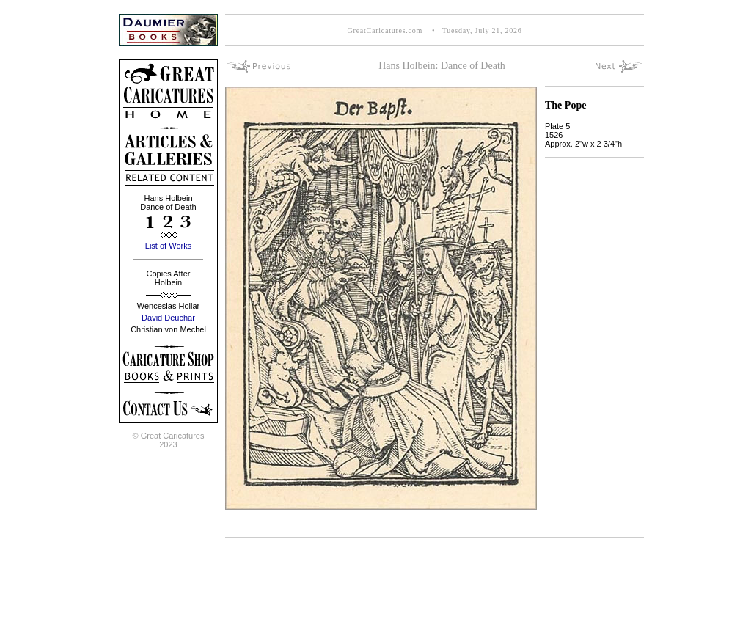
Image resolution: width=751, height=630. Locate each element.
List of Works (168, 245)
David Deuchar (168, 317)
